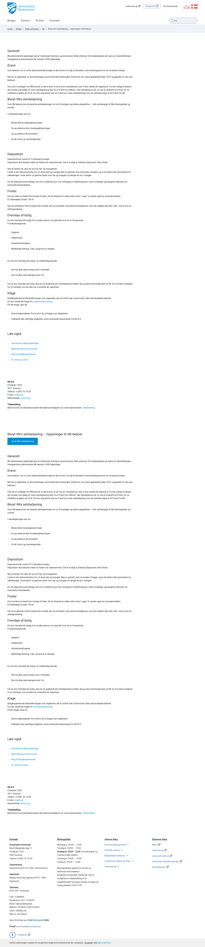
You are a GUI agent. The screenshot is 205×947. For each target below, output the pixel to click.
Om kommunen (170, 6)
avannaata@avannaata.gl (28, 926)
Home (9, 29)
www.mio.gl (157, 850)
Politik (40, 20)
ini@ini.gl (18, 394)
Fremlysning (110, 866)
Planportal (150, 6)
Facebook (22, 935)
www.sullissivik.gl (160, 856)
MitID (154, 844)
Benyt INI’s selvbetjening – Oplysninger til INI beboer (69, 29)
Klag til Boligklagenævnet (23, 354)
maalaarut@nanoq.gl (42, 301)
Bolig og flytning (32, 29)
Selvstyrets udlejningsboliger (24, 343)
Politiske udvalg (112, 850)
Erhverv (25, 20)
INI (43, 29)
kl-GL (187, 6)
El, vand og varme (19, 359)
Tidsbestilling (88, 407)
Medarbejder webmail (115, 855)
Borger (11, 20)
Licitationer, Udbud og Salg (118, 861)
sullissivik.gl (131, 6)
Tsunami (54, 20)
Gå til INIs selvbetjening (22, 441)
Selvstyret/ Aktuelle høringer (165, 861)
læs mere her (104, 942)
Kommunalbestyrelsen (115, 844)
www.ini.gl (25, 398)
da (194, 6)
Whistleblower (158, 867)
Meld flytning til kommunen (24, 349)
